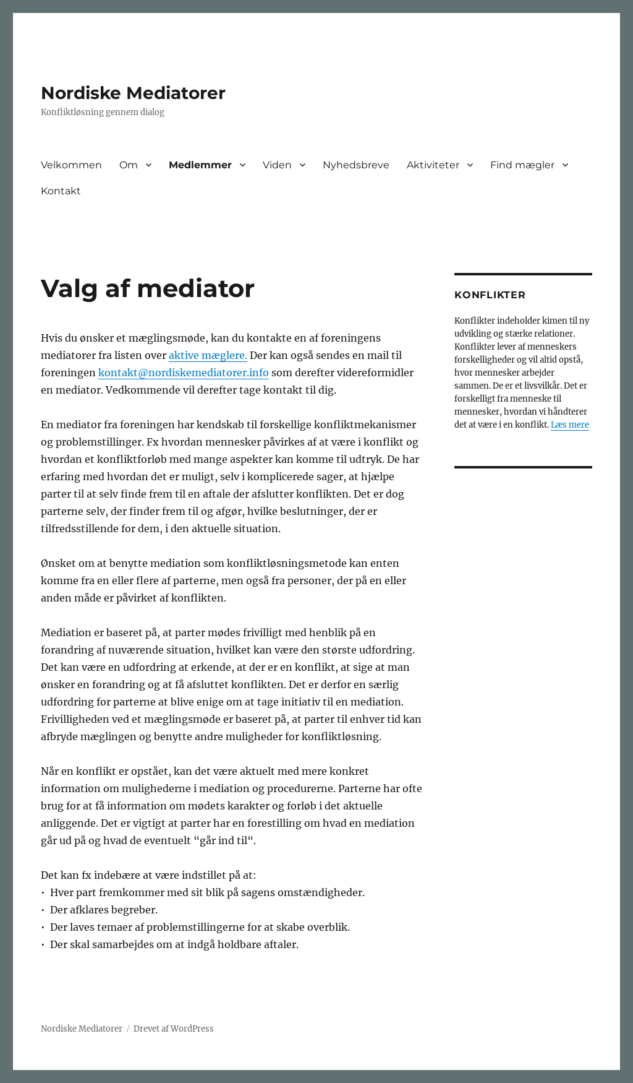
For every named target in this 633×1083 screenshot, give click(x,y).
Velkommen (71, 165)
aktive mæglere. (208, 355)
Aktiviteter (433, 165)
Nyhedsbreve (356, 165)
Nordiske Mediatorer (133, 92)
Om (128, 165)
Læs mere (570, 425)
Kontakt (61, 191)
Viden (277, 165)
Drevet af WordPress (174, 1029)
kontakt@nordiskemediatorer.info (183, 372)
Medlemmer (200, 165)
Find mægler (522, 165)
